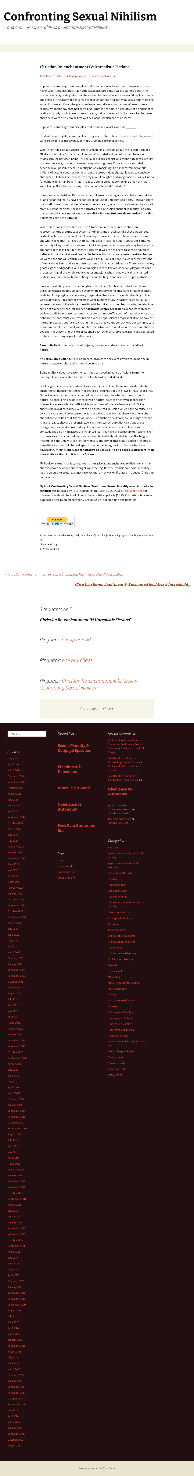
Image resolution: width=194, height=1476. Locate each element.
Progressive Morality (120, 1024)
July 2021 (13, 999)
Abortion (113, 847)
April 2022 (13, 946)
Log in (61, 860)
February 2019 (16, 1169)
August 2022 (14, 923)
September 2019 (17, 1128)
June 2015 (13, 1363)
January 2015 (15, 1381)
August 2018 (14, 1204)
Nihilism (112, 994)
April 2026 (13, 764)
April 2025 (13, 811)
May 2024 (13, 840)
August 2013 (14, 1445)
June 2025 (13, 805)
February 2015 (16, 1375)
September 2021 (17, 987)
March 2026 (14, 770)
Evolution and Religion (120, 959)
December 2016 (16, 1293)
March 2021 (14, 1022)
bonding (112, 879)
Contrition (113, 924)
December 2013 (16, 1433)
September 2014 (17, 1404)
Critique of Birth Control (121, 935)
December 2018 (16, 1181)
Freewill (112, 965)
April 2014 (13, 1416)
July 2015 (13, 1357)
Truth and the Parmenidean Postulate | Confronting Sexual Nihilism (125, 744)
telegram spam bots (119, 819)
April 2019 (13, 1157)
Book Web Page (133, 491)
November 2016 (16, 1298)
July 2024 (13, 835)
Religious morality (118, 1035)
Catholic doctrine (117, 896)
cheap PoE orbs (78, 639)
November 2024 (16, 817)
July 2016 (13, 1316)
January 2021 (15, 1034)
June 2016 (13, 1322)
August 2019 (14, 1134)
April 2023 (13, 876)
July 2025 (13, 799)
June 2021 (13, 1005)
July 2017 (13, 1257)
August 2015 (14, 1351)
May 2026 (13, 758)
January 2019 (15, 1175)
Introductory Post (118, 813)
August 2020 (14, 1064)
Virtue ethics (115, 1075)
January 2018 (15, 1222)
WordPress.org (66, 878)
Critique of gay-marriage (122, 941)
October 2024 (15, 823)
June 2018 (13, 1216)
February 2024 (16, 846)
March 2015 (14, 1369)
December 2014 (16, 1386)
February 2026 (16, 776)
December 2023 (16, 858)
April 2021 (13, 1017)
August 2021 (14, 993)
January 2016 (15, 1340)
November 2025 (16, 782)
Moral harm (114, 977)
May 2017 (13, 1269)
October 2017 (15, 1240)
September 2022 (17, 917)
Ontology (113, 1006)
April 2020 (13, 1087)
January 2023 (15, 893)
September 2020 (17, 1058)
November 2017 (16, 1234)
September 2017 (17, 1246)
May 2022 (13, 940)
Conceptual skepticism (121, 918)
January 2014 (15, 1428)
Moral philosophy (117, 988)
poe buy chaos (77, 660)
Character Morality (118, 912)
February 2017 (16, 1281)
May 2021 (13, 1011)
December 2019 (16, 1110)
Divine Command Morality (122, 953)
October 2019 (15, 1122)
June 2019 (13, 1146)
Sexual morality (116, 1063)
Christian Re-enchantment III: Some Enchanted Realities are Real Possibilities (63, 574)
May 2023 (13, 870)
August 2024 (14, 829)
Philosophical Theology (121, 1012)
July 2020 (13, 1069)
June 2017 (13, 1263)
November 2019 (16, 1116)
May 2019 (13, 1152)
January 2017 (15, 1287)
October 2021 (15, 981)
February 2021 (16, 1028)
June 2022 (13, 934)
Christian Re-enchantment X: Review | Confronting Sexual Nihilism (89, 684)
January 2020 (15, 1105)
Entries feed (65, 866)
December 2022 (16, 899)
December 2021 (16, 970)
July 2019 (13, 1140)
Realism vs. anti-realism (102, 76)
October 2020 (15, 1052)
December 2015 (16, 1345)
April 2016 (13, 1328)
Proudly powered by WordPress (97, 1468)
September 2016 (17, 1304)
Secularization (116, 1057)
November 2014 (16, 1392)
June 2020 (13, 1075)
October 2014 (15, 1398)
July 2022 (13, 928)
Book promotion (117, 885)
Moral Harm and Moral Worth (124, 982)
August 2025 (14, 793)
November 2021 (16, 975)
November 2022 (16, 905)
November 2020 (16, 1046)
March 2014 (14, 1422)
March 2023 (14, 881)
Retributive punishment (121, 1051)
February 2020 (16, 1099)
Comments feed (67, 872)
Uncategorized (116, 1069)
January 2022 (15, 964)
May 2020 (13, 1081)
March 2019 (14, 1163)
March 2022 (14, 952)
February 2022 (16, 958)
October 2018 (15, 1193)
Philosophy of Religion (120, 1018)
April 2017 (13, 1275)
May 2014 (13, 1410)
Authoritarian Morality (120, 873)
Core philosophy (78, 76)
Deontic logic (115, 947)
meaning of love (117, 971)
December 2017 (16, 1228)
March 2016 (14, 1334)
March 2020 (14, 1093)
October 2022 (15, 911)
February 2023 (16, 887)
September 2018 (17, 1199)
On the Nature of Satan (121, 1000)
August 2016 (14, 1310)
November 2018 (16, 1187)
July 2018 (13, 1210)
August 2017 (14, 1251)
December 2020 (16, 1040)
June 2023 (13, 864)
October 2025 (15, 788)
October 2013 (15, 1439)
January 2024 (15, 852)
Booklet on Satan (117, 890)
